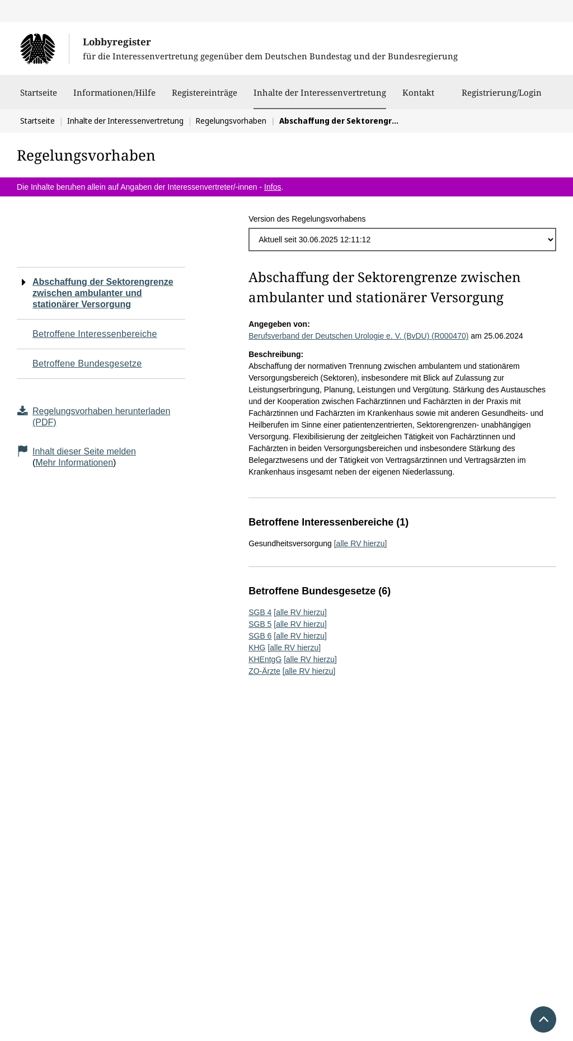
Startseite (38, 98)
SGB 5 (259, 624)
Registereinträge (204, 98)
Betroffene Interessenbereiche (94, 334)
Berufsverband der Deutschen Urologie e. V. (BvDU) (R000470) (358, 335)
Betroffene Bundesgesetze (87, 363)
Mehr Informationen (74, 462)
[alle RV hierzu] (360, 543)
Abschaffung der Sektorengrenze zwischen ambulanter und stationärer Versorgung (102, 293)
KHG (256, 647)
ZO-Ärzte (264, 671)
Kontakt (418, 98)
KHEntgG (264, 659)
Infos (272, 186)
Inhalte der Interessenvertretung (319, 92)
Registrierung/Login (501, 98)
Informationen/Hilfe (114, 98)
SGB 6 (259, 635)
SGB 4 (259, 612)
